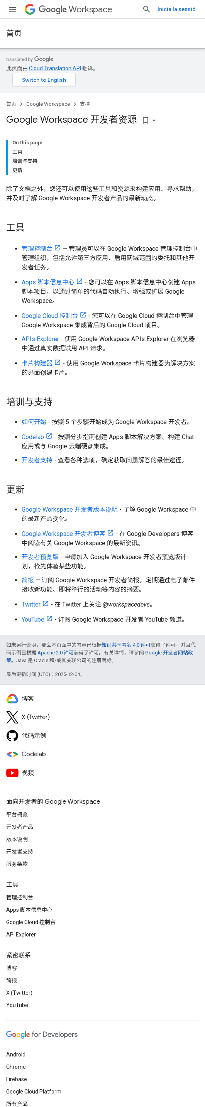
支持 (85, 104)
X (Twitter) (19, 993)
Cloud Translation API (55, 68)
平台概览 (17, 814)
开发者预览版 (40, 557)
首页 (14, 33)
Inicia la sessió (177, 9)
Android (15, 1054)
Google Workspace (48, 104)
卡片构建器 (37, 363)
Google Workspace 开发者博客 (63, 533)
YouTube (33, 619)
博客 (11, 968)
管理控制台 (37, 248)
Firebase (16, 1079)
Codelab (33, 437)
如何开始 (34, 422)
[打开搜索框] (146, 9)
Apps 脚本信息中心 (48, 282)
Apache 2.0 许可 (55, 653)
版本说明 (17, 839)
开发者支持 (37, 460)
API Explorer (21, 934)
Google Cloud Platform (33, 1091)
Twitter (31, 604)
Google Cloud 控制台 (50, 315)
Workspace (75, 9)
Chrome (16, 1067)
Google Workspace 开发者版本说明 (70, 509)
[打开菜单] (12, 9)
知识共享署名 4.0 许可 (126, 645)
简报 (28, 580)
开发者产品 (19, 827)
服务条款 (17, 864)
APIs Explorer (40, 339)
